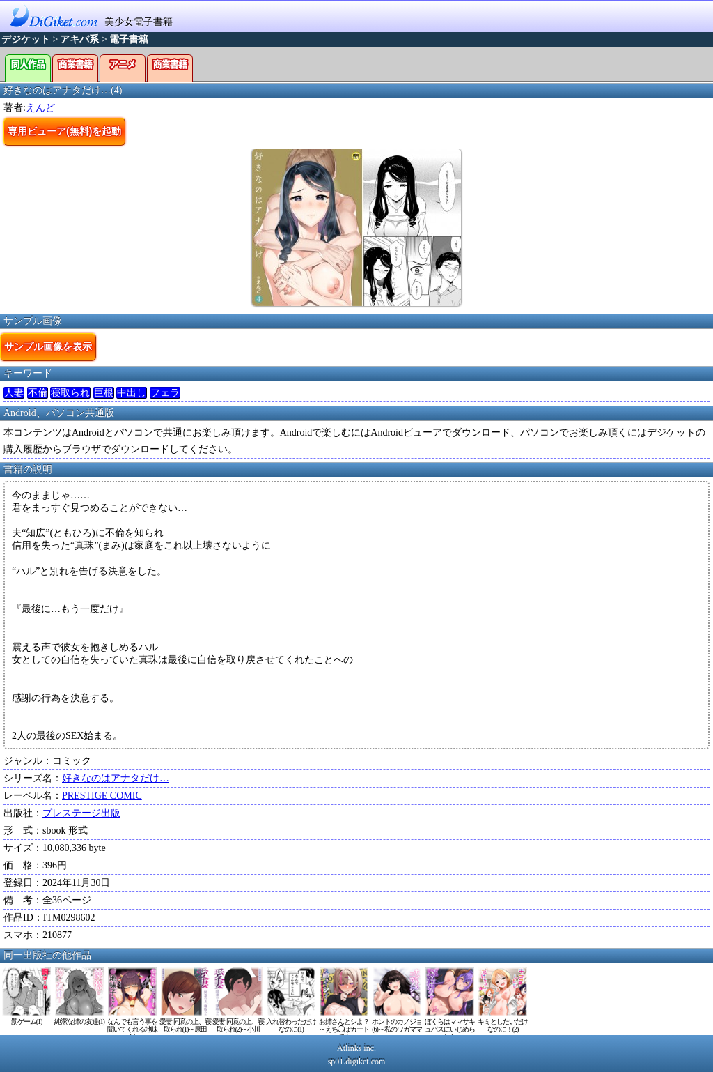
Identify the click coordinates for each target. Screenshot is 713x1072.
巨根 (103, 393)
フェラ (165, 393)
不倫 (37, 393)
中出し (131, 393)
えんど (40, 107)
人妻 (14, 393)
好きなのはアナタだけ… (115, 778)
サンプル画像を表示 (48, 346)
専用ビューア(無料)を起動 (64, 131)
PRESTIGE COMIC (102, 795)
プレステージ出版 (81, 813)
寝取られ (70, 393)
